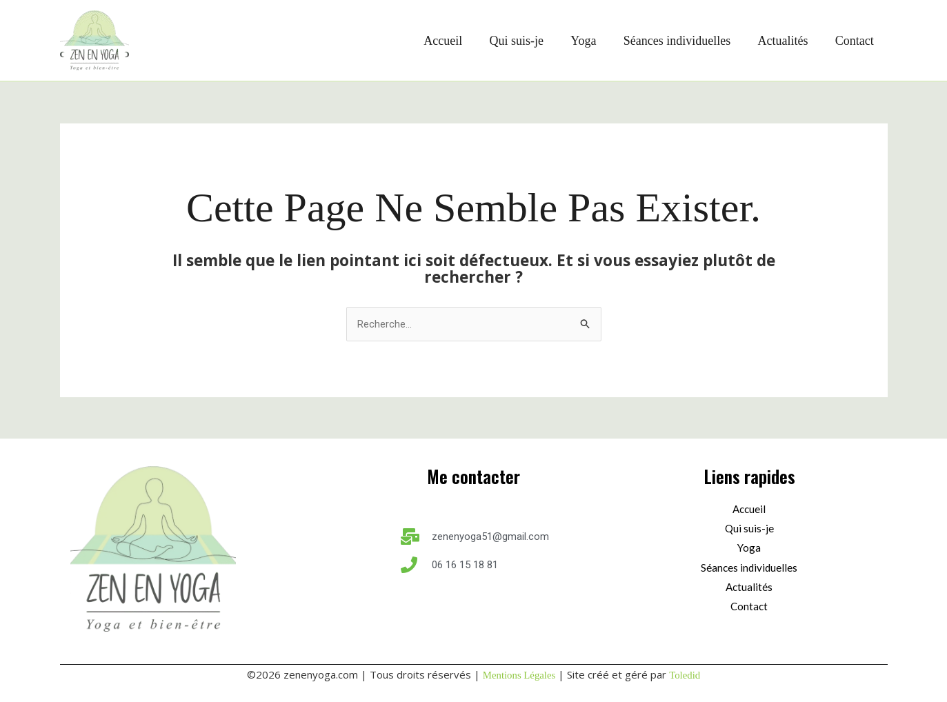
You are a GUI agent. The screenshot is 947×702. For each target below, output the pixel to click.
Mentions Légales (519, 675)
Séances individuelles (682, 41)
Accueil (455, 41)
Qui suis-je (526, 41)
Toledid (685, 675)
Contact (856, 41)
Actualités (786, 41)
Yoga (591, 41)
